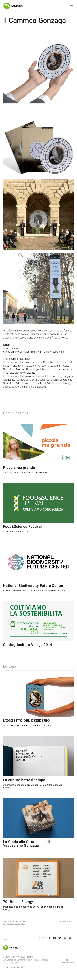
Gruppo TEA (20, 924)
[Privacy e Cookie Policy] (14, 967)
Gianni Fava (21, 921)
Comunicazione (65, 921)
